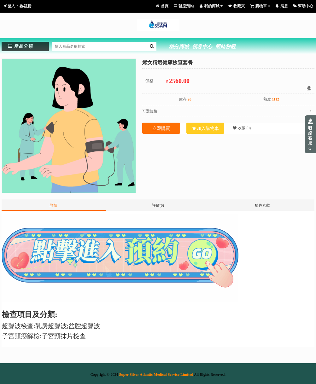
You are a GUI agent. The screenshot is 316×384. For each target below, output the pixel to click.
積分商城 (179, 46)
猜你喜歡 (262, 205)
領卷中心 (202, 46)
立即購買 (161, 128)
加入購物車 (205, 128)
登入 (9, 6)
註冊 (25, 6)
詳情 (53, 205)
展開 (310, 134)
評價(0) (158, 205)
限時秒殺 (225, 46)
